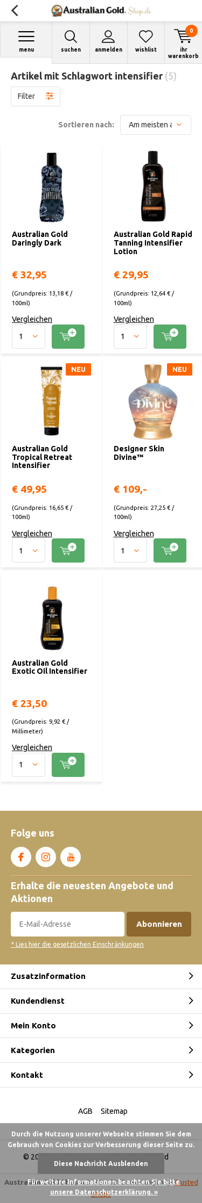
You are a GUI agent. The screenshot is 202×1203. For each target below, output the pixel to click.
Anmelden (108, 41)
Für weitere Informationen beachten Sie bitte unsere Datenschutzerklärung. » (103, 1187)
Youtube (70, 854)
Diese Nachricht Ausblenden (101, 1163)
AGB (85, 1111)
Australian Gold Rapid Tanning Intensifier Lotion (153, 242)
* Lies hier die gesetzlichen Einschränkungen (77, 944)
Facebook (21, 854)
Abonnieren (159, 923)
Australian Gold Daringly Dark (40, 238)
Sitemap (114, 1111)
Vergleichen (32, 319)
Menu (26, 41)
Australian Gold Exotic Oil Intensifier (49, 667)
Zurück (14, 10)
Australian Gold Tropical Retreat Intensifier (42, 457)
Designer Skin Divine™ (139, 453)
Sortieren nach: (86, 124)
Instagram (46, 854)
